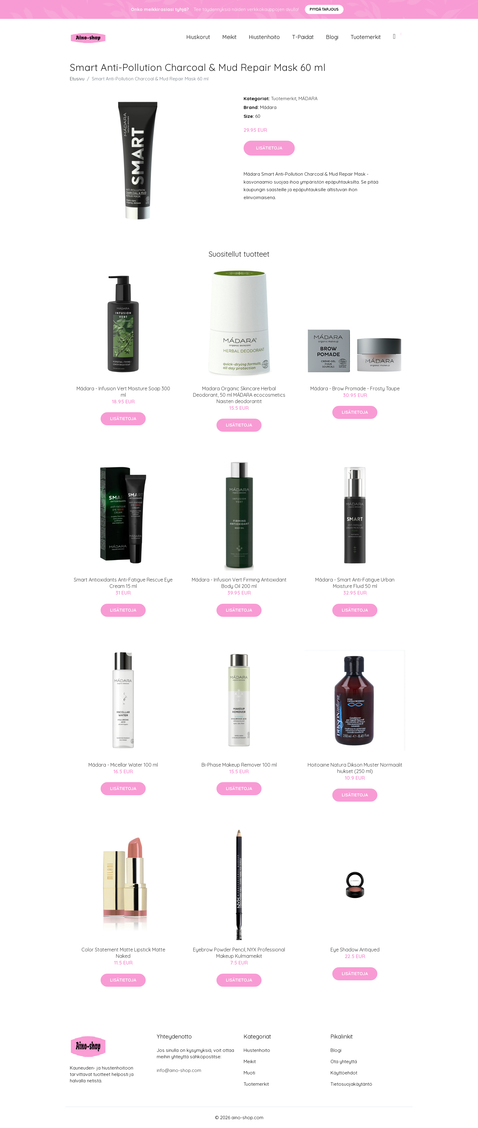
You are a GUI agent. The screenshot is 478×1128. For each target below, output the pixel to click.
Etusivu (77, 79)
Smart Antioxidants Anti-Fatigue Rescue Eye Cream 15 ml (123, 583)
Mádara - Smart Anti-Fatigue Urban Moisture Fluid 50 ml (354, 583)
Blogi (332, 36)
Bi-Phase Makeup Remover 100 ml (239, 765)
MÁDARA (308, 98)
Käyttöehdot (343, 1073)
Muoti (249, 1073)
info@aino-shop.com (179, 1070)
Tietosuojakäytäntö (351, 1084)
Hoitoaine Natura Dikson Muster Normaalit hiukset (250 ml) (355, 768)
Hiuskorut (198, 36)
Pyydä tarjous (324, 9)
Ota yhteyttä (343, 1061)
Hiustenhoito (264, 36)
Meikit (229, 36)
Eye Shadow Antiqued (355, 950)
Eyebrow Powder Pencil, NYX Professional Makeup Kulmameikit (239, 953)
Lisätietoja (269, 148)
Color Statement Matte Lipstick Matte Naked (123, 953)
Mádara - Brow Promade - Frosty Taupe (355, 388)
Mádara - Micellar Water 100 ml (123, 765)
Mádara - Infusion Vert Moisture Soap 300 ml (123, 391)
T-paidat (303, 36)
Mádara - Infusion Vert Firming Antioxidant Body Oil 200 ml (239, 583)
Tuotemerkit (366, 36)
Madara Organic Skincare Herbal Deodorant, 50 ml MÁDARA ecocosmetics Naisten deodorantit (239, 394)
